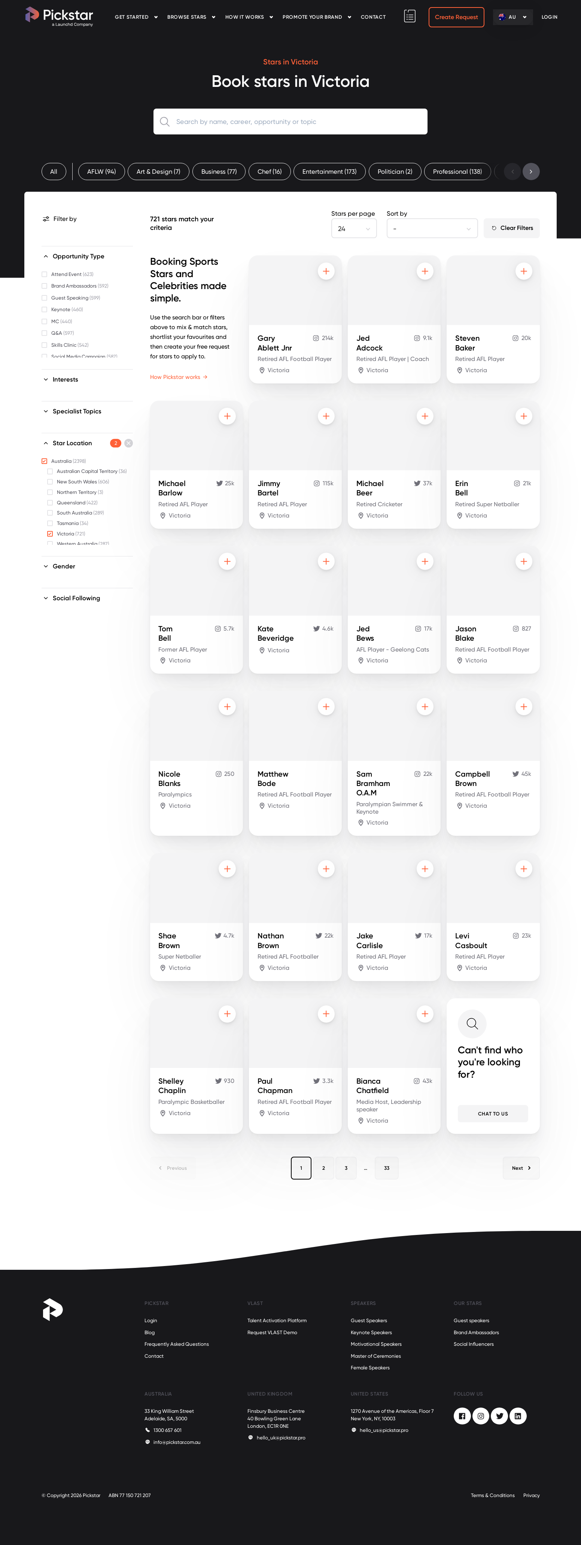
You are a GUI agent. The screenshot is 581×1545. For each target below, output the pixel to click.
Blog (150, 1332)
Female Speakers (370, 1368)
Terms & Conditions (493, 1495)
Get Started (132, 17)
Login (151, 1320)
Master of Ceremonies (376, 1356)
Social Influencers (474, 1344)
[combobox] (290, 121)
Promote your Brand (312, 17)
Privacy (531, 1495)
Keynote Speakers (371, 1332)
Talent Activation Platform (277, 1320)
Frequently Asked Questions (177, 1344)
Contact (373, 17)
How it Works (244, 17)
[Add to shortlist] (326, 271)
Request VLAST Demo (272, 1332)
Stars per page (353, 213)
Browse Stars (187, 17)
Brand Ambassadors (476, 1332)
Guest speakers (471, 1320)
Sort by (397, 213)
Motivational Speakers (376, 1344)
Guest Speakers (369, 1320)
